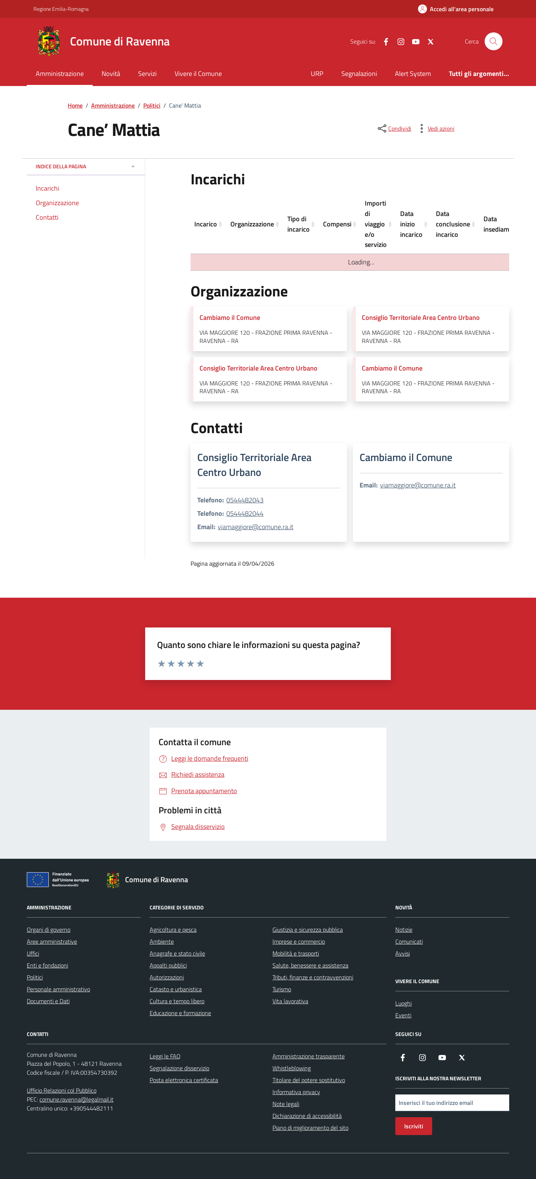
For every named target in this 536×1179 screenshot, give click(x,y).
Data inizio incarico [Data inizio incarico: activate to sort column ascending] (411, 224)
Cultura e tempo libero (177, 1001)
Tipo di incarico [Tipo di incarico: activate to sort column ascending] (298, 224)
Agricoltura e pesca (173, 929)
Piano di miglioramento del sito (310, 1127)
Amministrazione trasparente (308, 1056)
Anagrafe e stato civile (177, 953)
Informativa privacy (296, 1091)
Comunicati (409, 941)
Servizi (147, 74)
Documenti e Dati (48, 1001)
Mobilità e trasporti (295, 953)
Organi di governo (48, 929)
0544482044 (245, 513)
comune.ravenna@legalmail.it (76, 1099)
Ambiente (162, 941)
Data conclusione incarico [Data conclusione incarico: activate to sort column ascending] (453, 224)
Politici (35, 977)
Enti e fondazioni (47, 965)
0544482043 (245, 500)
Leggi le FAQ (165, 1056)
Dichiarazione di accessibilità (307, 1115)
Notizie (403, 929)
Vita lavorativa (290, 1001)
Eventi (403, 1015)
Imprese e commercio (298, 941)
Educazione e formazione (180, 1012)
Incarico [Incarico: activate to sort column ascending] (205, 224)
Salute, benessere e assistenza (310, 965)
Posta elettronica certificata (184, 1079)
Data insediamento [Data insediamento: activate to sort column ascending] (503, 224)
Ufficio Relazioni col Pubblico (61, 1090)
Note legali (285, 1103)
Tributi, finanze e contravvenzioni (312, 977)
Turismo (281, 989)
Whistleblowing (291, 1068)
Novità (111, 74)
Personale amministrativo (58, 989)
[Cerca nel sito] (493, 41)
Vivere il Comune (198, 74)
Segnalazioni (359, 74)
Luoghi (403, 1003)
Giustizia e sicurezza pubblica (307, 929)
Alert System (413, 74)
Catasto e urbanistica (176, 989)
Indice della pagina (86, 166)
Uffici (33, 953)
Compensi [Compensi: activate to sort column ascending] (337, 224)
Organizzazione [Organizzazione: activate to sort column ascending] (252, 224)
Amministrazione (60, 74)
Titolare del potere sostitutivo (308, 1079)
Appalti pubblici (168, 965)
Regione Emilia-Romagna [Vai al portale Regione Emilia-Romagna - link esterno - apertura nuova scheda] (61, 9)
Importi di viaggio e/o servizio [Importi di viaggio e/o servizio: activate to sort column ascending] (376, 224)
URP (317, 74)
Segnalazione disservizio (179, 1068)
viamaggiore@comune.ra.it (255, 527)
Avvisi (402, 953)
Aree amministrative (52, 941)
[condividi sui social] (394, 128)
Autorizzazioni (167, 977)
